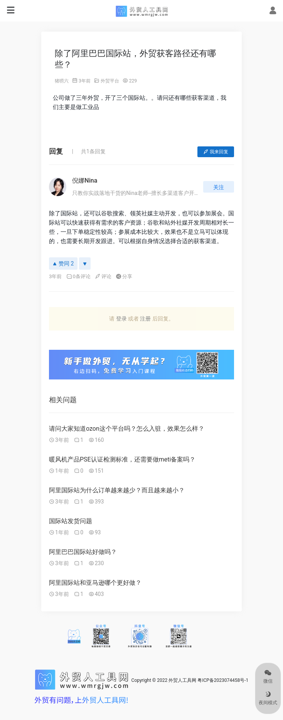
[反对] (85, 263)
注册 (145, 319)
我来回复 (215, 151)
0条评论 (78, 276)
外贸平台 (110, 81)
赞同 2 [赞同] (63, 263)
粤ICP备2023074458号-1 (222, 680)
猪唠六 (62, 81)
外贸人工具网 (182, 680)
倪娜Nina (84, 180)
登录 (121, 319)
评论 (103, 276)
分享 (124, 276)
